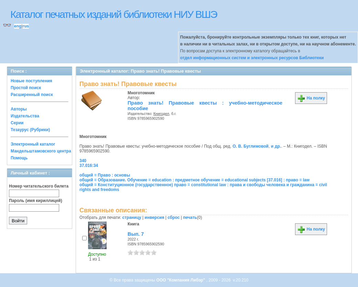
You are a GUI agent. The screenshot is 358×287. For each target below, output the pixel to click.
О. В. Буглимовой (250, 146)
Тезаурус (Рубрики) (30, 129)
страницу (131, 217)
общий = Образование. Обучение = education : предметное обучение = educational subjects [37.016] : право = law (194, 180)
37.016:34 (88, 165)
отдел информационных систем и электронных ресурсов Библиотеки (252, 57)
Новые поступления (31, 80)
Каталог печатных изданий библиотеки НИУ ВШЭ (113, 14)
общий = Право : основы (104, 175)
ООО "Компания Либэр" (181, 280)
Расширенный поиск (32, 94)
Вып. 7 (136, 234)
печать (190, 217)
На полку (311, 98)
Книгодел (161, 113)
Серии (17, 122)
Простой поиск (26, 87)
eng (17, 26)
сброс (173, 217)
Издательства (25, 116)
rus (25, 26)
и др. (276, 146)
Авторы (19, 109)
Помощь (19, 158)
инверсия (154, 217)
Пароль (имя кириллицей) (35, 200)
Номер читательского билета (38, 186)
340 (82, 160)
